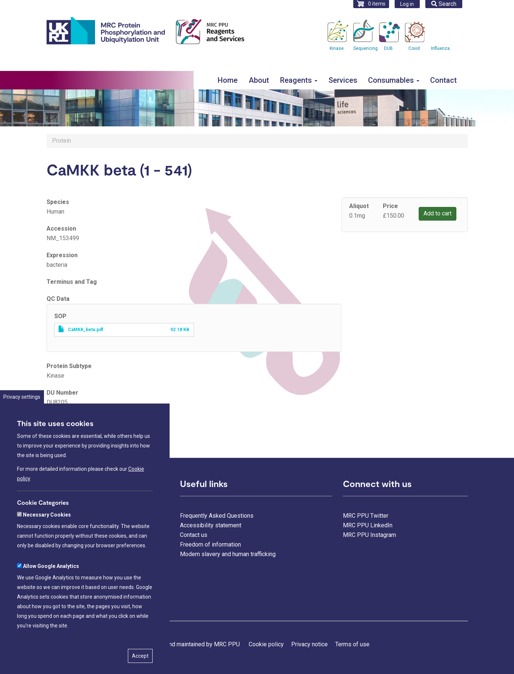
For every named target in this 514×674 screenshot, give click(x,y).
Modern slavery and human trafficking (228, 554)
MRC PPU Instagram (369, 534)
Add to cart (437, 213)
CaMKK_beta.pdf (85, 329)
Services (343, 80)
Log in (407, 4)
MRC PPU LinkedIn (367, 525)
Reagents (298, 80)
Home (228, 80)
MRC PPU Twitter (365, 515)
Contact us (193, 534)
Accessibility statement (210, 525)
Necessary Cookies (47, 535)
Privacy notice (309, 644)
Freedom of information (210, 544)
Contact (443, 80)
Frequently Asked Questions (216, 515)
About (259, 80)
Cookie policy (266, 644)
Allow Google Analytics (51, 586)
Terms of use (352, 644)
